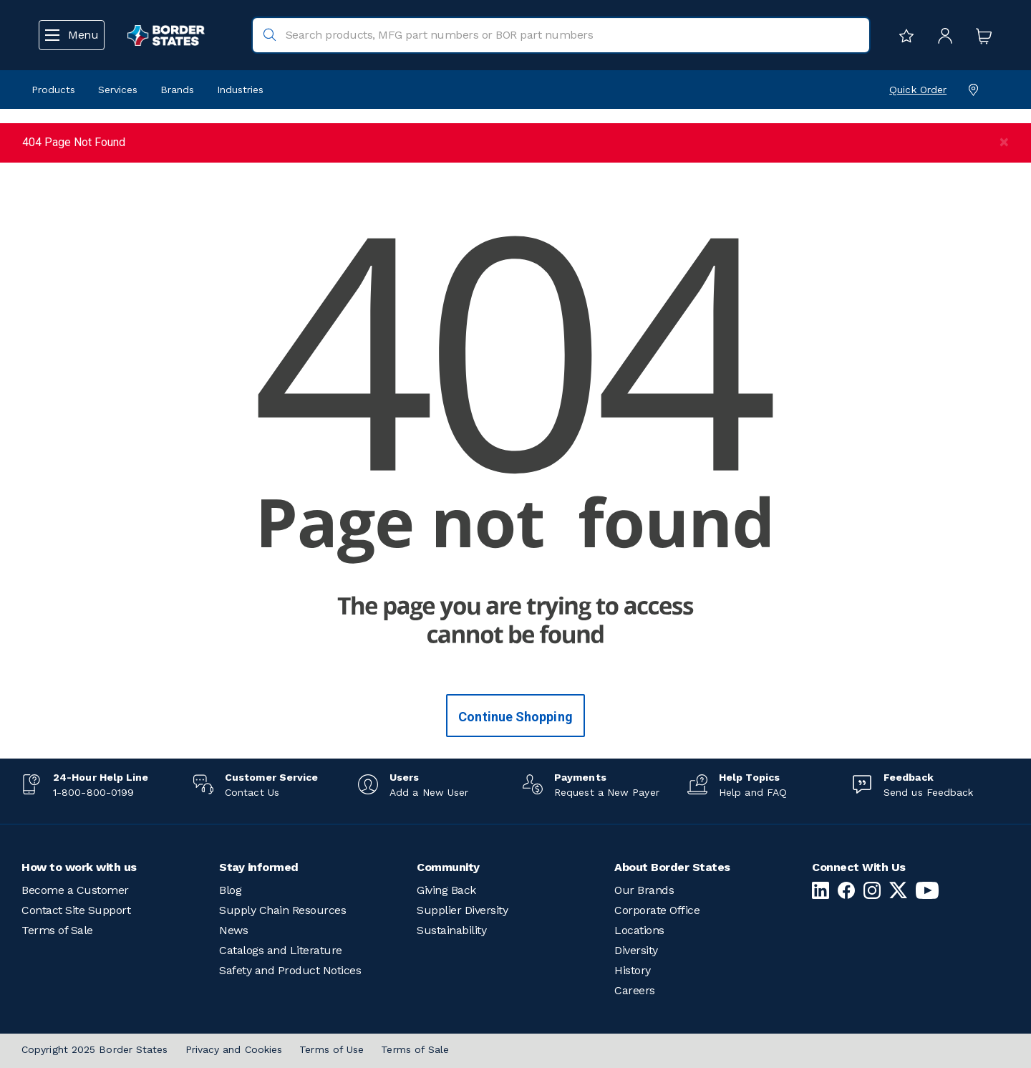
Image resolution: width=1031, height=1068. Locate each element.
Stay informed (259, 867)
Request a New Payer (606, 792)
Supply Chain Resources (282, 910)
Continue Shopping (515, 716)
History (632, 970)
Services (117, 89)
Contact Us (252, 792)
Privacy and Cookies (234, 1049)
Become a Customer (75, 890)
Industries (240, 89)
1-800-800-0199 (93, 792)
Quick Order (918, 89)
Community (448, 867)
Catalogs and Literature (280, 950)
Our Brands (644, 890)
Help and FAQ (753, 792)
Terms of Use (331, 1049)
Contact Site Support (75, 910)
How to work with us (79, 867)
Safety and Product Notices (290, 970)
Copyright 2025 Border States (94, 1049)
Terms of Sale (57, 930)
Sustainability (451, 930)
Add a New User (428, 792)
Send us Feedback (928, 792)
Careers (634, 990)
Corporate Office (657, 910)
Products (53, 89)
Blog (230, 890)
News (233, 930)
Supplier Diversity (462, 910)
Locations (639, 930)
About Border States (672, 867)
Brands (177, 89)
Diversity (636, 950)
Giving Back (446, 890)
